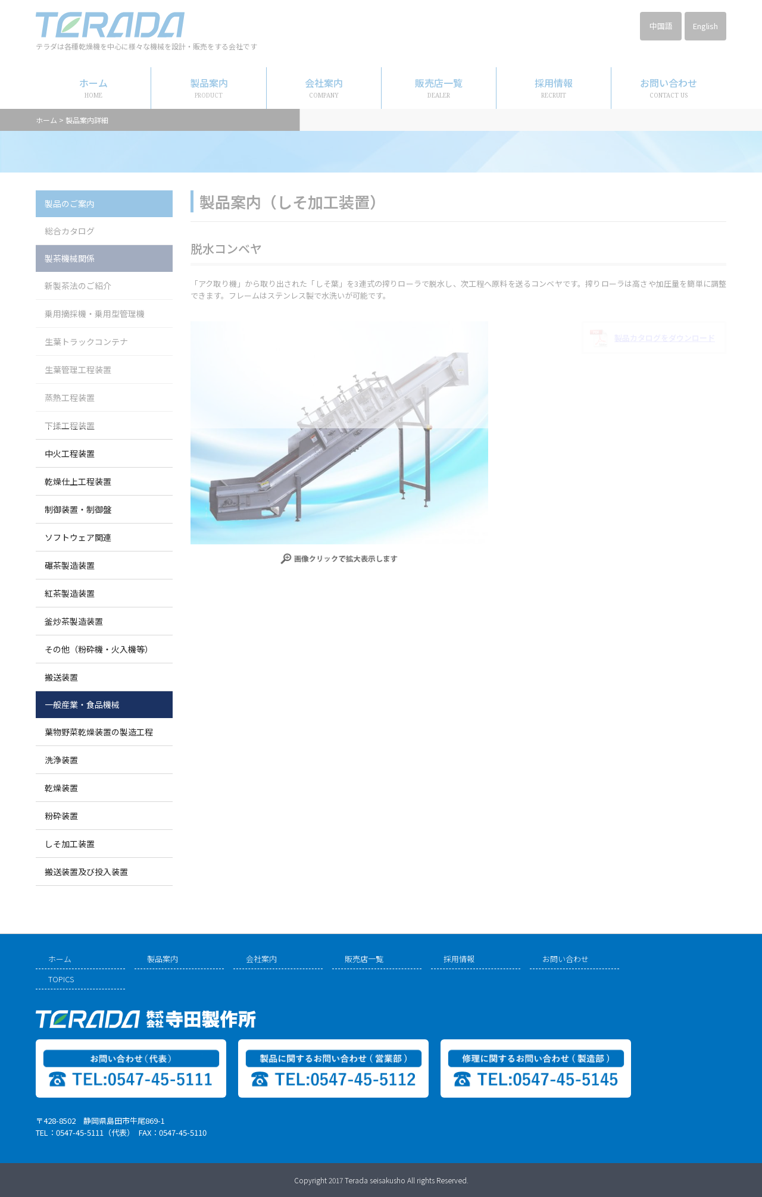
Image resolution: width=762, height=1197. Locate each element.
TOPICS (61, 979)
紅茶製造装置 (70, 593)
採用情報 (459, 958)
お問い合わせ (565, 958)
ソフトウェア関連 (78, 537)
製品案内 (162, 958)
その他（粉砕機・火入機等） (99, 649)
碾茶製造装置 (70, 565)
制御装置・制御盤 (78, 509)
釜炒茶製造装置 (74, 621)
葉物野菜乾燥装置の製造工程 (99, 732)
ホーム (59, 958)
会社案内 (261, 958)
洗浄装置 (61, 760)
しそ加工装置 (70, 844)
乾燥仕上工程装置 (78, 481)
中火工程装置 (70, 453)
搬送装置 (61, 677)
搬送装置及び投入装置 (86, 872)
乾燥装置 (61, 788)
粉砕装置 (61, 816)
